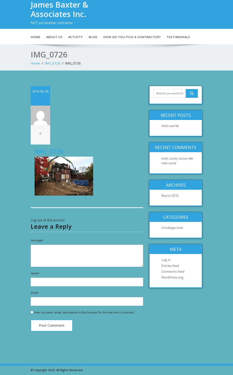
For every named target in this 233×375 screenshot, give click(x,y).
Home (35, 37)
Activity (75, 37)
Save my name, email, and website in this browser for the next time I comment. (84, 312)
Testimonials (178, 37)
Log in (166, 260)
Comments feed (172, 272)
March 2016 (170, 196)
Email (35, 293)
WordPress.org (172, 277)
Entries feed (170, 266)
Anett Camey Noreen (174, 158)
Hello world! (170, 126)
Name (35, 273)
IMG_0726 (52, 63)
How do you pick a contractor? (132, 37)
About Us (54, 37)
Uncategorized (172, 228)
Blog (93, 37)
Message (37, 240)
